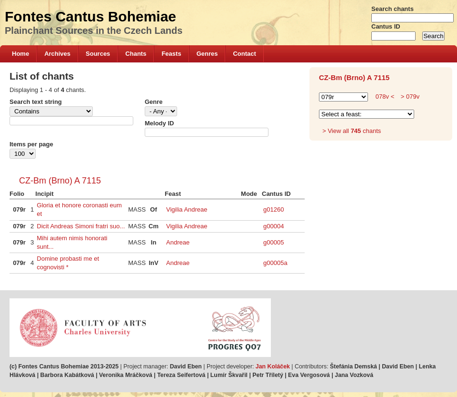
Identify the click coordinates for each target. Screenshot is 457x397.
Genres (207, 53)
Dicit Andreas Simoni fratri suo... (81, 226)
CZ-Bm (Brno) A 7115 (60, 180)
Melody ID (159, 123)
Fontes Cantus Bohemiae (90, 16)
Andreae (177, 242)
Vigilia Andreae (187, 209)
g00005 (273, 242)
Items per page (31, 144)
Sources (98, 53)
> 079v (409, 96)
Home (20, 53)
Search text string (36, 101)
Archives (57, 53)
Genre (154, 101)
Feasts (171, 53)
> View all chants (351, 130)
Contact (244, 53)
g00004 (273, 226)
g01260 (273, 209)
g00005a (275, 262)
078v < (385, 96)
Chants (135, 53)
